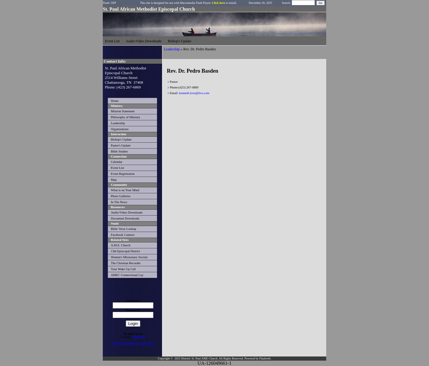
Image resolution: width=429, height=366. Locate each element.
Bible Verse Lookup (123, 228)
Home (115, 100)
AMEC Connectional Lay (127, 275)
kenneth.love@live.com (194, 93)
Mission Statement (123, 111)
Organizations (120, 129)
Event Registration (123, 173)
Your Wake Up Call (123, 269)
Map (114, 179)
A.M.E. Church (120, 245)
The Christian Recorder (126, 263)
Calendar (116, 161)
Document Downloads (125, 218)
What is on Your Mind (125, 190)
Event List (117, 167)
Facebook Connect (123, 234)
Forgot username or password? (133, 343)
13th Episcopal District (125, 251)
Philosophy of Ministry (125, 117)
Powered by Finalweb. (257, 358)
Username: (133, 300)
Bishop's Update (121, 139)
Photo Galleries (120, 196)
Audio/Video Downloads (126, 212)
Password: (133, 310)
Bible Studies (119, 151)
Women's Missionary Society (129, 257)
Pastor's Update (120, 145)
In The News (119, 202)
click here (138, 337)
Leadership (118, 123)
